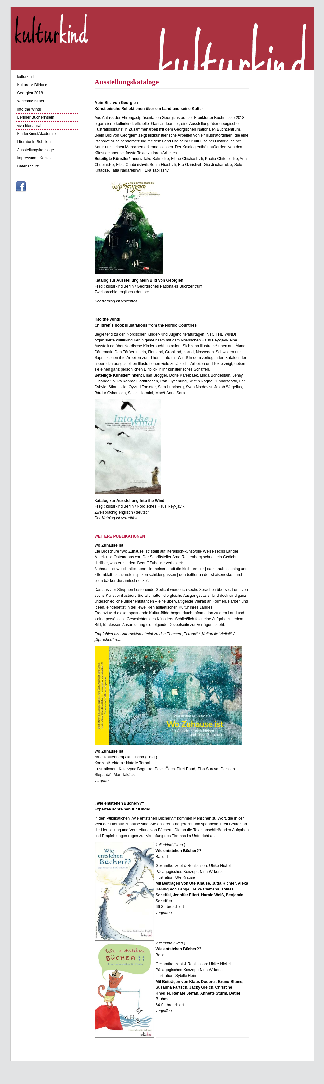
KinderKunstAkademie (36, 133)
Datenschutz (28, 166)
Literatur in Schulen (34, 142)
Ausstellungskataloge (35, 150)
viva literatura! (29, 125)
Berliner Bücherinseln (35, 117)
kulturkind (25, 76)
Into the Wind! (29, 109)
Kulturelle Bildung (32, 85)
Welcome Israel (30, 101)
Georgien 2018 (30, 93)
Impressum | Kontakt (35, 158)
